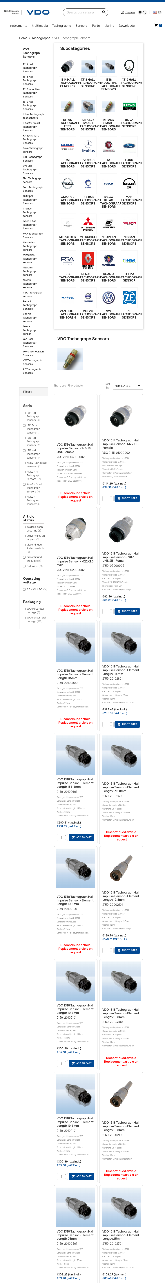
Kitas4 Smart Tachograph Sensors (31, 139)
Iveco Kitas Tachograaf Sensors (30, 224)
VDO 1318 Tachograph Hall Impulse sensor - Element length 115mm (75, 674)
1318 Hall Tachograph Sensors (30, 80)
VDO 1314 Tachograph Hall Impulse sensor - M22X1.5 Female (120, 444)
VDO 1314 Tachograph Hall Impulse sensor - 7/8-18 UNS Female (75, 448)
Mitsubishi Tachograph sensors (30, 258)
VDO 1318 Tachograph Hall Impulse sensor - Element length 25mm (75, 1235)
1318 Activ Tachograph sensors (34, 429)
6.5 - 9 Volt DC (37, 589)
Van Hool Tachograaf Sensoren (30, 342)
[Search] (85, 12)
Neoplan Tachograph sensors (30, 271)
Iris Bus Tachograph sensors (30, 212)
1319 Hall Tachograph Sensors (30, 105)
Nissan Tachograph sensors (30, 283)
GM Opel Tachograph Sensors (30, 199)
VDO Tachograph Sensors (31, 53)
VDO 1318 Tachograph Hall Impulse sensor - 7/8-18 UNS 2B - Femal (120, 557)
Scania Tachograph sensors (30, 317)
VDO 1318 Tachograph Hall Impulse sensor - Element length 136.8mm (75, 783)
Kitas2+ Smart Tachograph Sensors (31, 126)
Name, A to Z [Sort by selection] (128, 386)
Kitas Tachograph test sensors (33, 116)
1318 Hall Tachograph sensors (34, 441)
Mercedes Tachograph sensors (30, 246)
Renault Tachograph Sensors (30, 305)
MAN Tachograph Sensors (33, 235)
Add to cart (127, 498)
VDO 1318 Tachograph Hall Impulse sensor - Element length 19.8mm (75, 900)
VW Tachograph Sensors (32, 362)
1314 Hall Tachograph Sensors (30, 67)
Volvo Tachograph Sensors (33, 353)
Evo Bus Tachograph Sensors (30, 169)
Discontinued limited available (35, 548)
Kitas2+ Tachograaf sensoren (34, 500)
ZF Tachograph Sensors (32, 371)
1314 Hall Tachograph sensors (33, 416)
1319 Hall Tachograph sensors (33, 454)
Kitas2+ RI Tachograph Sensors (34, 475)
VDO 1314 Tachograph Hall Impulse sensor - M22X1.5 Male (75, 561)
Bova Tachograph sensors (33, 149)
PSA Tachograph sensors (32, 294)
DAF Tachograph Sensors (32, 158)
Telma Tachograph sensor (30, 330)
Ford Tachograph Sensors (33, 189)
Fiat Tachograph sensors (32, 180)
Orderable (35, 566)
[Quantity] (107, 498)
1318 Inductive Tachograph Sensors (31, 93)
